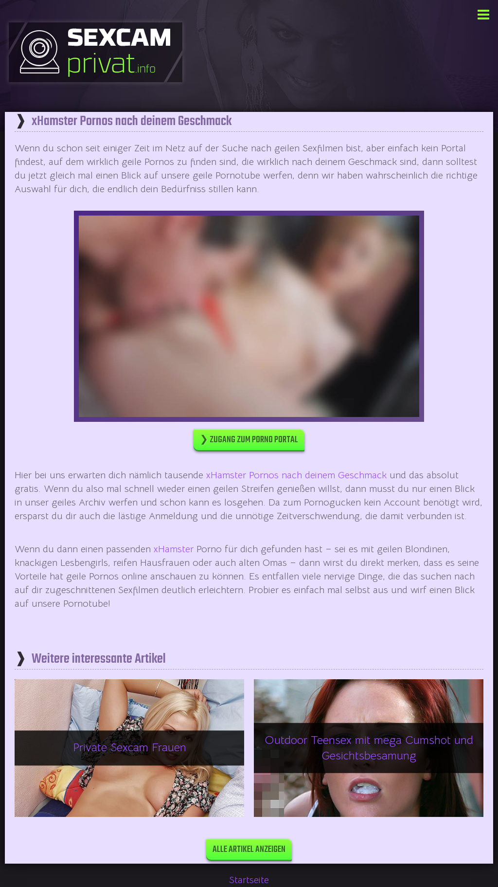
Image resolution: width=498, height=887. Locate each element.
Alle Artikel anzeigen (249, 850)
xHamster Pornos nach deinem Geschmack (296, 475)
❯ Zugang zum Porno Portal (249, 440)
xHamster (174, 549)
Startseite (249, 880)
